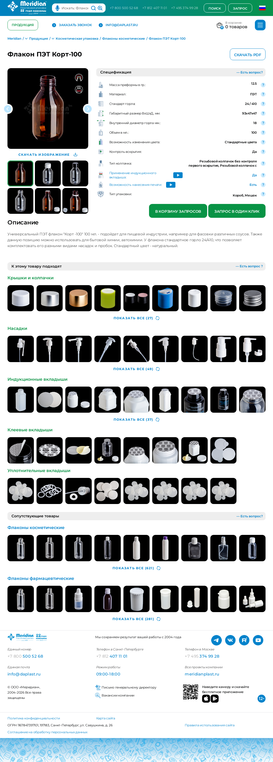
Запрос (240, 8)
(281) (136, 619)
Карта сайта (105, 718)
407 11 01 (112, 656)
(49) (136, 369)
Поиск (214, 8)
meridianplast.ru (202, 674)
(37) (136, 419)
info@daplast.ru (118, 25)
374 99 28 (202, 656)
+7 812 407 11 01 (154, 8)
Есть (253, 185)
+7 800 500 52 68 (124, 8)
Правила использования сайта (210, 725)
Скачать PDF (247, 54)
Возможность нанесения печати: (135, 185)
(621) (136, 568)
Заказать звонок (72, 25)
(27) (136, 318)
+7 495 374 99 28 (184, 8)
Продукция (23, 25)
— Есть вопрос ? (249, 266)
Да (254, 175)
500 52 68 (25, 656)
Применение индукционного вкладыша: (132, 175)
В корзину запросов (178, 211)
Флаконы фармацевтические (40, 578)
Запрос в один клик (236, 211)
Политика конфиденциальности (33, 718)
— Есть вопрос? (249, 72)
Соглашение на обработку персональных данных (47, 732)
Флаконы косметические (36, 527)
